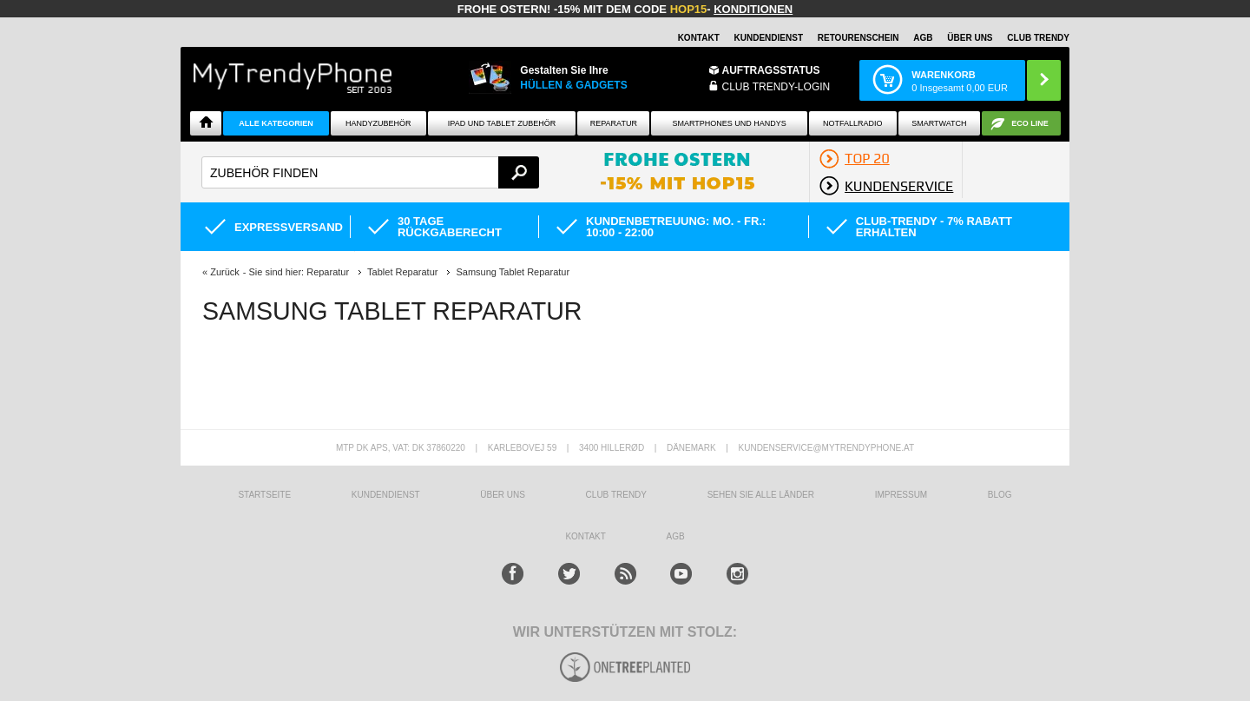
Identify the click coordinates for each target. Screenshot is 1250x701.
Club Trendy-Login (776, 87)
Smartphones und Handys (729, 123)
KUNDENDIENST (386, 494)
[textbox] (370, 172)
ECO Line (1030, 123)
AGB (922, 38)
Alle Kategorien (275, 123)
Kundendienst (768, 38)
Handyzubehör (378, 123)
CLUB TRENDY (1038, 38)
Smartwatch (938, 123)
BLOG (1000, 494)
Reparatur (613, 123)
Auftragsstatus (771, 70)
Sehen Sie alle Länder (760, 494)
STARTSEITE (264, 494)
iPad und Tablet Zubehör (502, 123)
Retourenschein (858, 38)
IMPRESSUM (901, 494)
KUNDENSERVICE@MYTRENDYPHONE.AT (827, 448)
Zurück (225, 272)
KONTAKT (585, 536)
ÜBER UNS (969, 38)
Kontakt (699, 38)
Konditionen (753, 9)
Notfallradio (853, 123)
